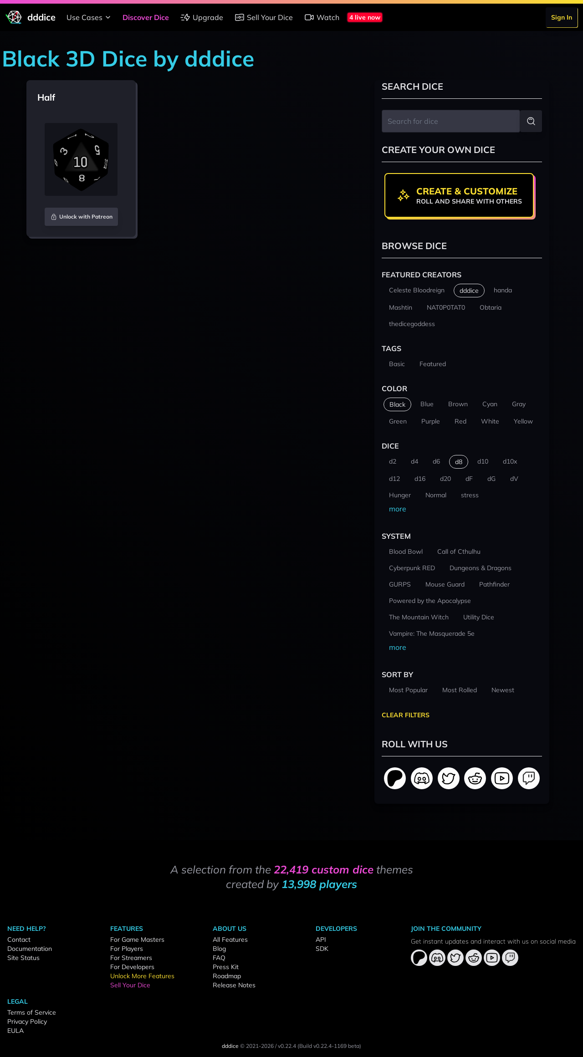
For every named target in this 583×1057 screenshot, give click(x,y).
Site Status (23, 958)
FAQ (219, 958)
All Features (230, 939)
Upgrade (201, 17)
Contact (19, 939)
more (397, 508)
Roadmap (227, 976)
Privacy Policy (27, 1021)
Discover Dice (146, 17)
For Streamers (131, 958)
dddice (230, 1045)
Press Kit (226, 967)
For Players (126, 949)
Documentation (29, 949)
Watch (321, 17)
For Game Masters (137, 939)
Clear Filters (406, 715)
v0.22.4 (287, 1045)
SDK (322, 949)
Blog (219, 949)
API (321, 939)
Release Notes (234, 985)
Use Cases (89, 17)
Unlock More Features (142, 976)
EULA (15, 1030)
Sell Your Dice (263, 17)
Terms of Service (31, 1012)
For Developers (132, 967)
